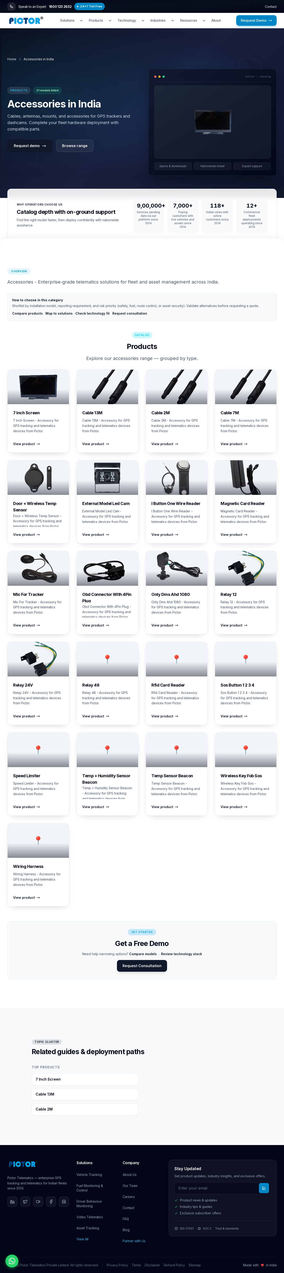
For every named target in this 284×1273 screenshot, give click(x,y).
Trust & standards (227, 1228)
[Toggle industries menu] (172, 20)
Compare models (143, 954)
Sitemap (195, 1265)
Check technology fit (92, 313)
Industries (158, 20)
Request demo (30, 145)
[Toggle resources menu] (204, 20)
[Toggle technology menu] (143, 20)
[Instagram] (64, 1202)
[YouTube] (38, 1202)
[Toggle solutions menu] (81, 20)
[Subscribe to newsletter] (264, 1188)
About (216, 20)
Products (96, 20)
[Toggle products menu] (110, 20)
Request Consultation (142, 965)
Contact (271, 7)
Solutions (67, 20)
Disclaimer (152, 1265)
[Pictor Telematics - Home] (26, 20)
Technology (126, 20)
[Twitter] (25, 1202)
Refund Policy (174, 1265)
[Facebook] (51, 1202)
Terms (136, 1265)
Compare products (27, 313)
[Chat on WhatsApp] (12, 1261)
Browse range (75, 145)
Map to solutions (59, 313)
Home (11, 59)
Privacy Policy (117, 1265)
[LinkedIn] (12, 1202)
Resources (188, 20)
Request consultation (129, 313)
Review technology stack (181, 954)
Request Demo (256, 20)
